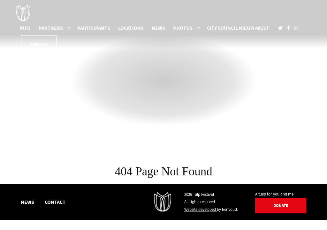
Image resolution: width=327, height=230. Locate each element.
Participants (93, 28)
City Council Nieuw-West (238, 28)
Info (25, 28)
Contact (55, 202)
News (158, 28)
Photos (183, 28)
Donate (38, 44)
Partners (51, 28)
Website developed (200, 209)
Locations (131, 28)
